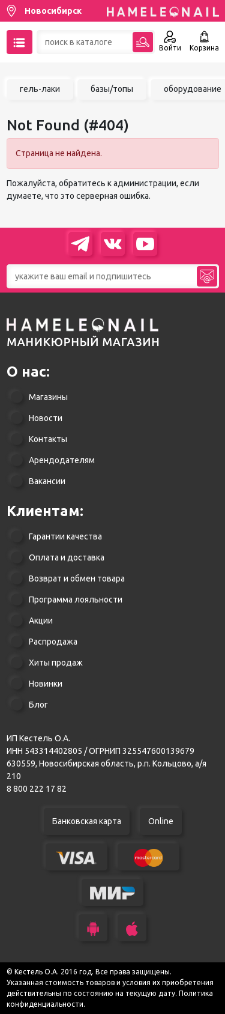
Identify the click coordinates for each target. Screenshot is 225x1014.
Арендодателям (62, 460)
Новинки (45, 683)
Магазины (48, 397)
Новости (45, 418)
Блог (38, 704)
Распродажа (53, 641)
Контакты (48, 439)
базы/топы (112, 89)
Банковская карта (86, 821)
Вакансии (47, 481)
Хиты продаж (56, 662)
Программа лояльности (75, 599)
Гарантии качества (65, 536)
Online (160, 821)
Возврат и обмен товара (77, 578)
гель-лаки (40, 89)
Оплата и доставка (66, 557)
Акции (41, 620)
